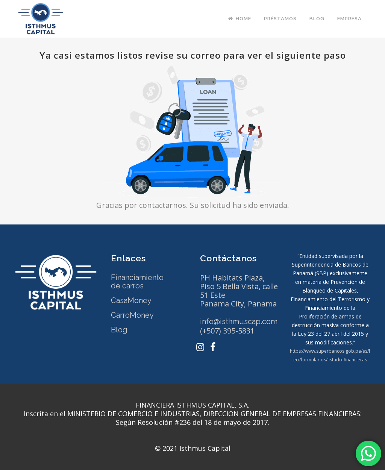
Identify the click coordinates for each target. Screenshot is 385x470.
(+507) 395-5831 (227, 331)
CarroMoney (132, 315)
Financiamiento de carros (137, 281)
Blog (119, 330)
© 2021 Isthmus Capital (192, 448)
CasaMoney (131, 300)
